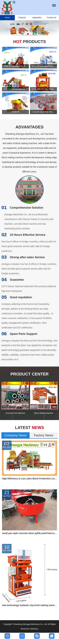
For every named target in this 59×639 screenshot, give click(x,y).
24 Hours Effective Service (23, 234)
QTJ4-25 (15, 112)
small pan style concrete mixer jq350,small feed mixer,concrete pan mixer (29, 533)
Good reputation (16, 297)
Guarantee (12, 279)
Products (22, 17)
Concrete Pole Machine (15, 413)
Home (7, 17)
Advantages (29, 127)
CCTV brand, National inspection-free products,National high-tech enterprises (28, 288)
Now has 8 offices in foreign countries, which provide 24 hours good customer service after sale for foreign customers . (28, 246)
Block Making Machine (43, 413)
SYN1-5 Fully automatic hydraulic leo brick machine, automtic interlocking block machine (15, 66)
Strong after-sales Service (23, 257)
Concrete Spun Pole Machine (43, 112)
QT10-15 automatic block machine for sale (43, 66)
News (29, 427)
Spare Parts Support (19, 333)
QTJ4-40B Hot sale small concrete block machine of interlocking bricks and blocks (43, 89)
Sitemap (33, 629)
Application (37, 17)
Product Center (29, 374)
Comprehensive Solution (22, 207)
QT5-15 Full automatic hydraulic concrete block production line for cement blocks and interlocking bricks (15, 89)
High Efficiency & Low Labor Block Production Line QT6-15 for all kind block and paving (29, 478)
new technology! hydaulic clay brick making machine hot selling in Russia (29, 605)
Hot (29, 41)
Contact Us (51, 17)
